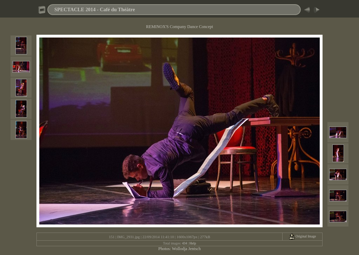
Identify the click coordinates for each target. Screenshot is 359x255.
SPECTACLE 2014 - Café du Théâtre (94, 9)
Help (192, 243)
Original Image (302, 236)
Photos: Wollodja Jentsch (179, 248)
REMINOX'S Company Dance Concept (179, 26)
